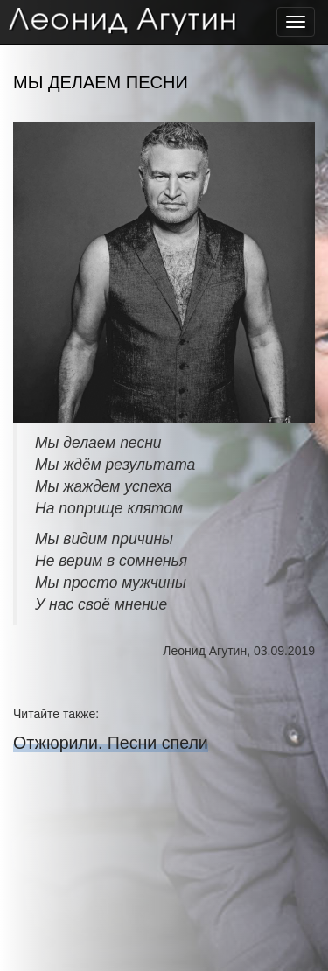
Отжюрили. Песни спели (110, 742)
